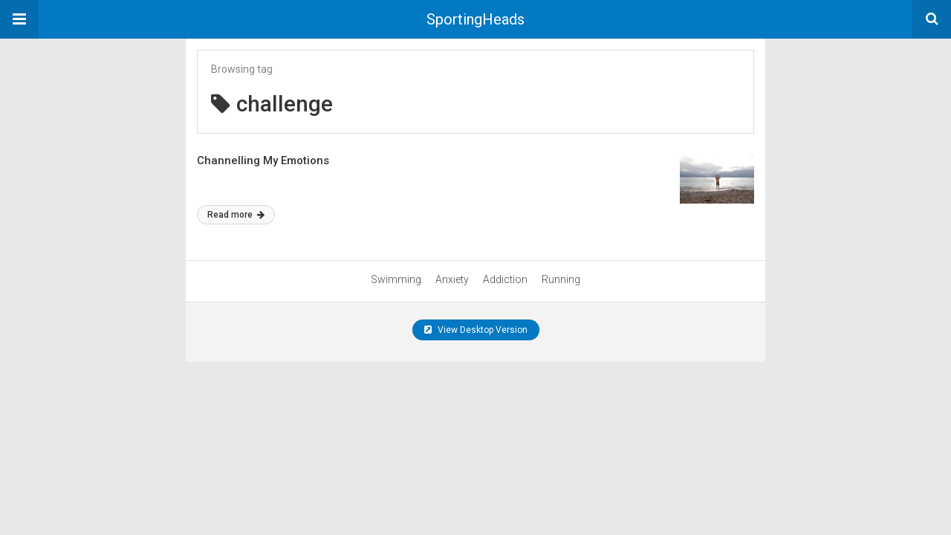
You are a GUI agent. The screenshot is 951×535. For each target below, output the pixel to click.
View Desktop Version (476, 330)
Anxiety (452, 279)
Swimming (396, 279)
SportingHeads (475, 19)
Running (561, 279)
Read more (235, 215)
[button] (19, 19)
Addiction (505, 279)
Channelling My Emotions (263, 160)
